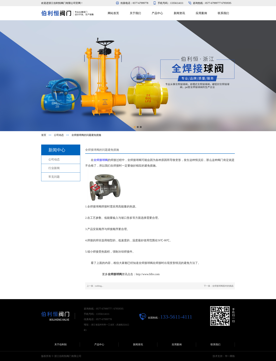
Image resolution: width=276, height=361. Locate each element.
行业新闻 (54, 168)
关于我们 (135, 13)
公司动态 (54, 159)
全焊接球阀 (101, 159)
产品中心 (157, 13)
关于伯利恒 (60, 344)
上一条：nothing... (95, 286)
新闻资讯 (179, 13)
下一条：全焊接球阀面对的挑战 (218, 286)
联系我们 (223, 13)
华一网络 (230, 356)
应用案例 (201, 13)
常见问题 (54, 176)
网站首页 (113, 13)
